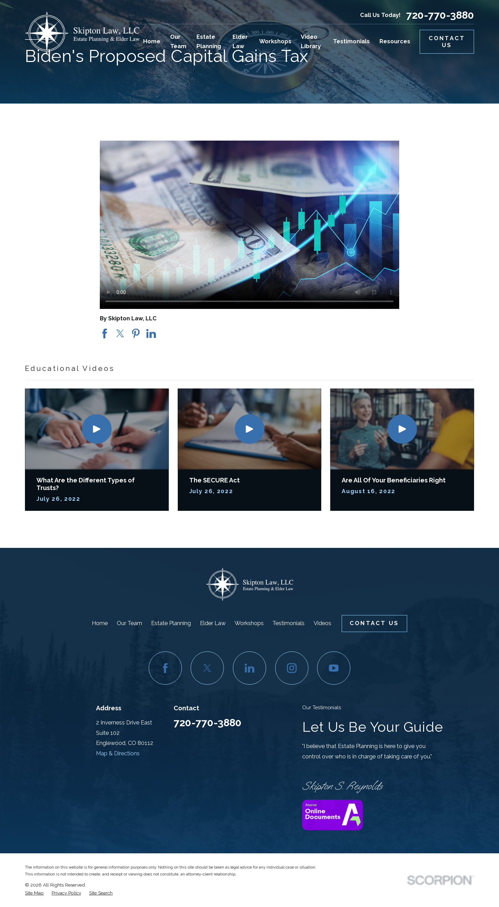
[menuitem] (34, 893)
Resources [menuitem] (394, 41)
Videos (322, 623)
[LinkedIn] (249, 668)
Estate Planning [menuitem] (208, 41)
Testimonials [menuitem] (351, 41)
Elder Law (213, 623)
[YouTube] (333, 668)
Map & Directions (118, 753)
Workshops (249, 623)
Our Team (129, 623)
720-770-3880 (440, 15)
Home (100, 623)
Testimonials (288, 623)
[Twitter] (207, 668)
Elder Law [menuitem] (240, 41)
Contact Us (447, 41)
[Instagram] (291, 668)
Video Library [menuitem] (311, 41)
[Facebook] (165, 668)
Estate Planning (171, 623)
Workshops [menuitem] (275, 41)
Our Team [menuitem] (178, 41)
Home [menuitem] (151, 41)
